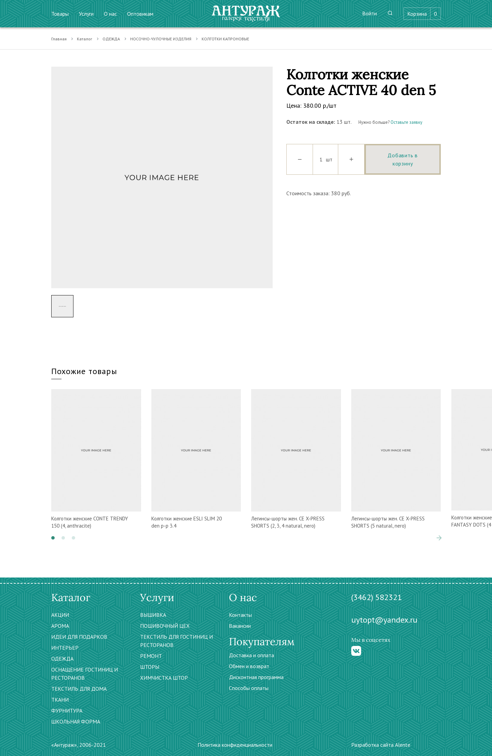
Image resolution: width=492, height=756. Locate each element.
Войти (369, 13)
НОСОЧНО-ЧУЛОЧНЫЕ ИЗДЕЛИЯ (160, 38)
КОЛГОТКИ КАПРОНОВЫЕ (225, 38)
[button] (53, 538)
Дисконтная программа (256, 677)
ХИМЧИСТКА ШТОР (164, 677)
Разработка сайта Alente (380, 744)
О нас (110, 13)
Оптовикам (140, 13)
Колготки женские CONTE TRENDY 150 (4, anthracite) (89, 522)
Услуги (86, 13)
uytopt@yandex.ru (384, 619)
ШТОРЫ (149, 666)
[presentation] (439, 538)
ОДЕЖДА (111, 38)
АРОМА (60, 625)
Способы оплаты (249, 688)
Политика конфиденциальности (234, 744)
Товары (60, 13)
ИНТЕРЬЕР (65, 647)
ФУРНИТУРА (66, 710)
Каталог (84, 38)
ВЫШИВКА (153, 614)
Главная (59, 38)
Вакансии (240, 625)
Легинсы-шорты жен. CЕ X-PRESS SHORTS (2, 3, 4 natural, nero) (288, 522)
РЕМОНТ (151, 655)
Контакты (240, 614)
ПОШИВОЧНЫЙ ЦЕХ (165, 625)
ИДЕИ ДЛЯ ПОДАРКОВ (79, 636)
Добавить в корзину (402, 159)
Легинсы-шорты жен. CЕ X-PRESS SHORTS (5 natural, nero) (388, 522)
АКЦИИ (60, 614)
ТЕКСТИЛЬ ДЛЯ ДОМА (79, 688)
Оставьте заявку (406, 122)
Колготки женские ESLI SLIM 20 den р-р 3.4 (186, 522)
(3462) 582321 (376, 597)
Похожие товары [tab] (84, 371)
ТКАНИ (60, 699)
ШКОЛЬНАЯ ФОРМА (75, 721)
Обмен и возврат (249, 666)
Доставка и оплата (251, 655)
